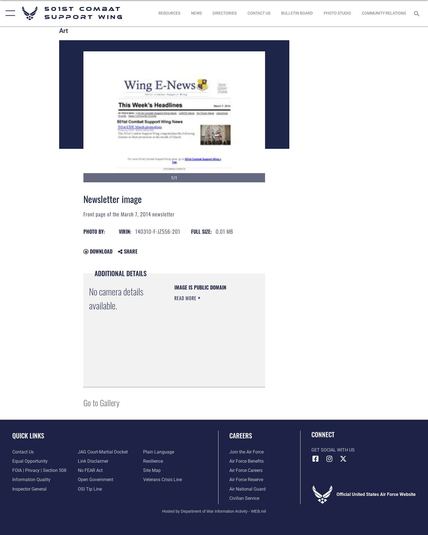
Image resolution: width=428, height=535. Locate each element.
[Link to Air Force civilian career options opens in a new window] (244, 498)
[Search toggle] (417, 13)
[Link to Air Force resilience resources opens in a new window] (153, 461)
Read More (186, 298)
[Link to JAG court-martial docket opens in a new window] (103, 452)
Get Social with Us (333, 450)
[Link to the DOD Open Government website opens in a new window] (95, 479)
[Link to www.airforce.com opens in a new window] (246, 452)
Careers (240, 435)
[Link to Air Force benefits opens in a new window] (246, 461)
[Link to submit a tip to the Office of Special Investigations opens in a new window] (90, 489)
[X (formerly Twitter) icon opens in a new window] (343, 459)
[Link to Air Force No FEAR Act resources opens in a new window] (90, 470)
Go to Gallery (101, 403)
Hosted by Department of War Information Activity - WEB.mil (214, 511)
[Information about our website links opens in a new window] (93, 461)
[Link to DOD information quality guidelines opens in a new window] (31, 479)
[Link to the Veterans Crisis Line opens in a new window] (162, 479)
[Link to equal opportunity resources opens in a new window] (30, 461)
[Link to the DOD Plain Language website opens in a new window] (158, 452)
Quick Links (28, 435)
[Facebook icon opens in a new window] (315, 459)
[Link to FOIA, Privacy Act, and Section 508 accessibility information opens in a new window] (39, 470)
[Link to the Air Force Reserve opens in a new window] (246, 479)
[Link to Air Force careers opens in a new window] (246, 470)
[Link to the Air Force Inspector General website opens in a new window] (29, 489)
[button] (9, 13)
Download (97, 251)
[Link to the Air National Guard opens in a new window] (247, 489)
